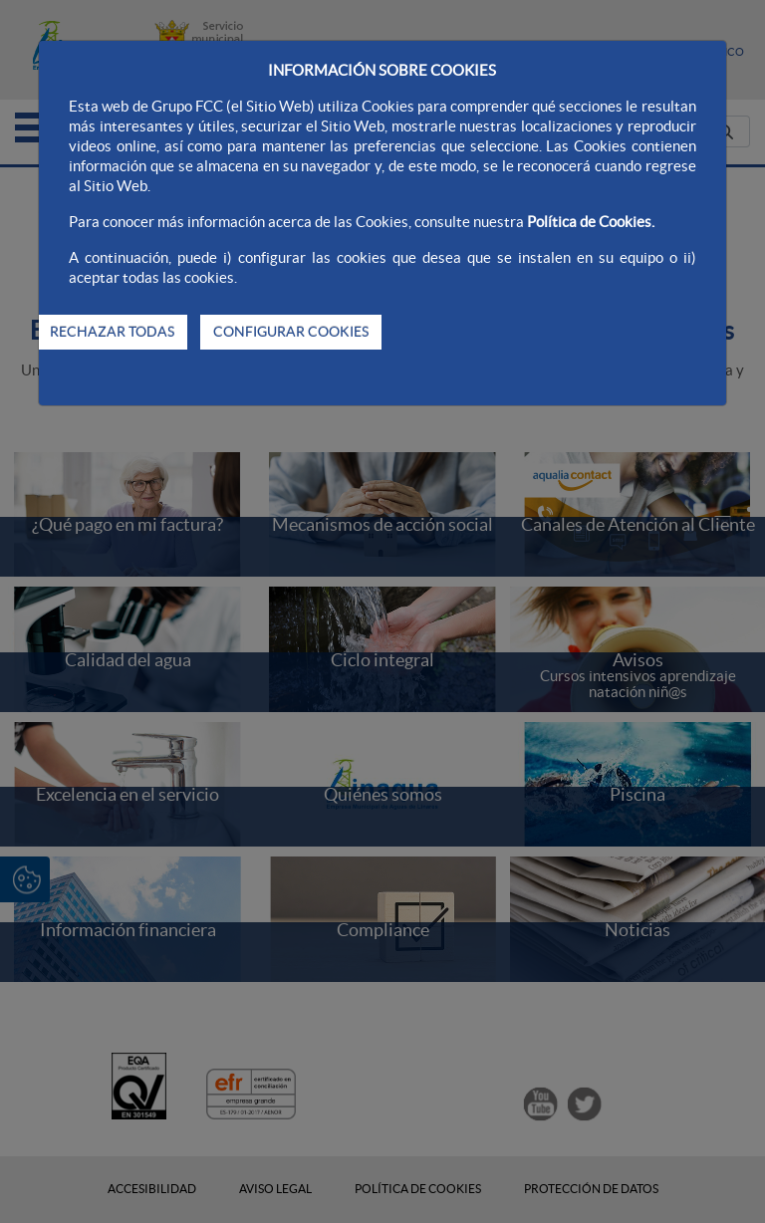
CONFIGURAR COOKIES (291, 332)
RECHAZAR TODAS (112, 332)
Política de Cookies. (590, 221)
